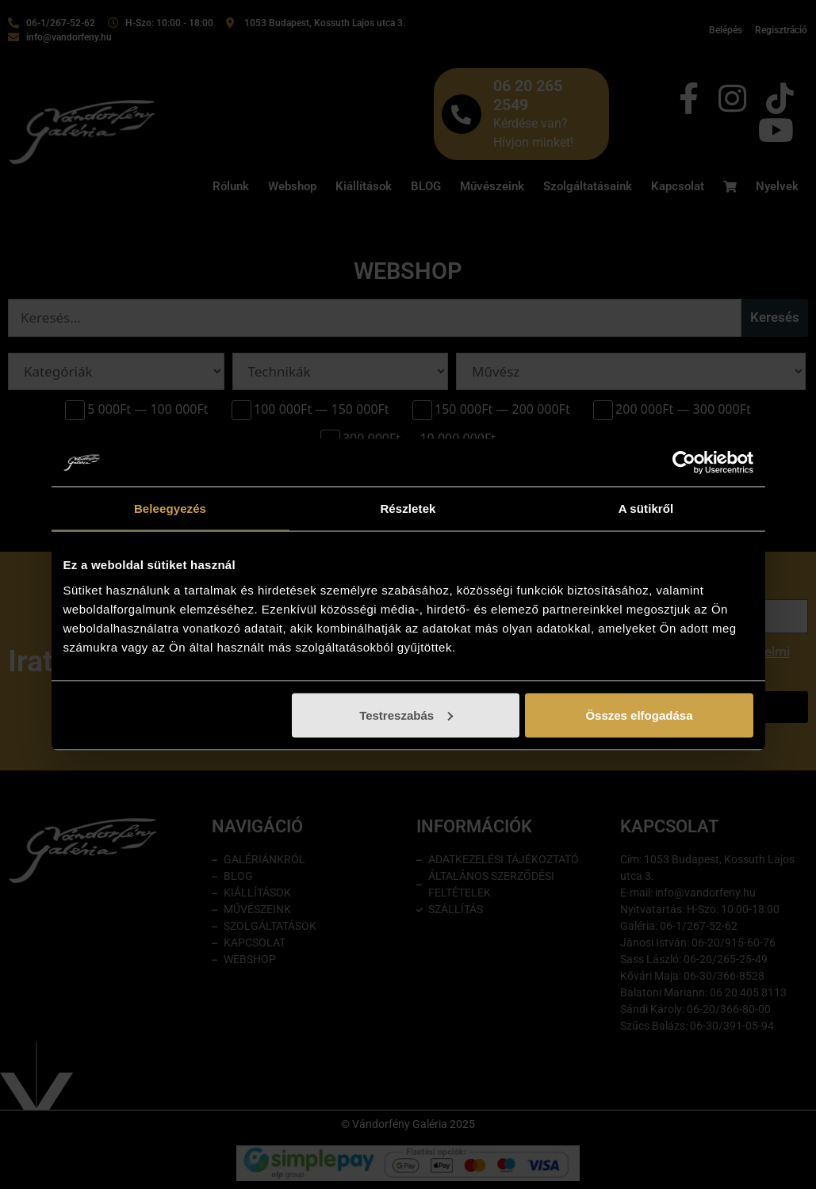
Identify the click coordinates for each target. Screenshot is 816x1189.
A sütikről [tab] (646, 508)
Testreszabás (406, 714)
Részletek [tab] (407, 508)
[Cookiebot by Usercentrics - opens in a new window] (684, 463)
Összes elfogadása (638, 714)
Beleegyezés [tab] (170, 508)
